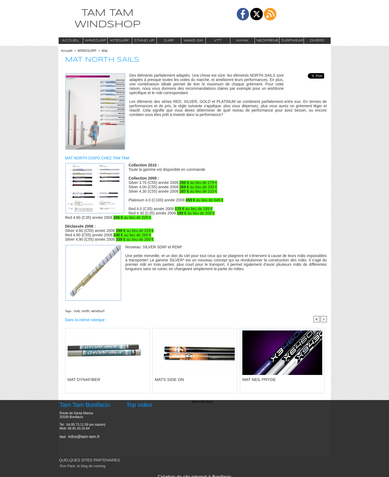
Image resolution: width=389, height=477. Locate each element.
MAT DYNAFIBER (80, 377)
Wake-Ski (193, 40)
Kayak (242, 40)
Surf (169, 40)
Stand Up (144, 40)
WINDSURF (84, 50)
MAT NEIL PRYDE (254, 377)
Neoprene (268, 40)
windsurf (94, 309)
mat (76, 309)
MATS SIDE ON (165, 377)
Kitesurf (119, 40)
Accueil (70, 40)
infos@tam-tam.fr (81, 434)
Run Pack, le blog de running (78, 464)
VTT (218, 40)
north (83, 309)
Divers (317, 40)
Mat (99, 50)
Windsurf (95, 40)
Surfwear (292, 40)
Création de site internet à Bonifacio (194, 474)
